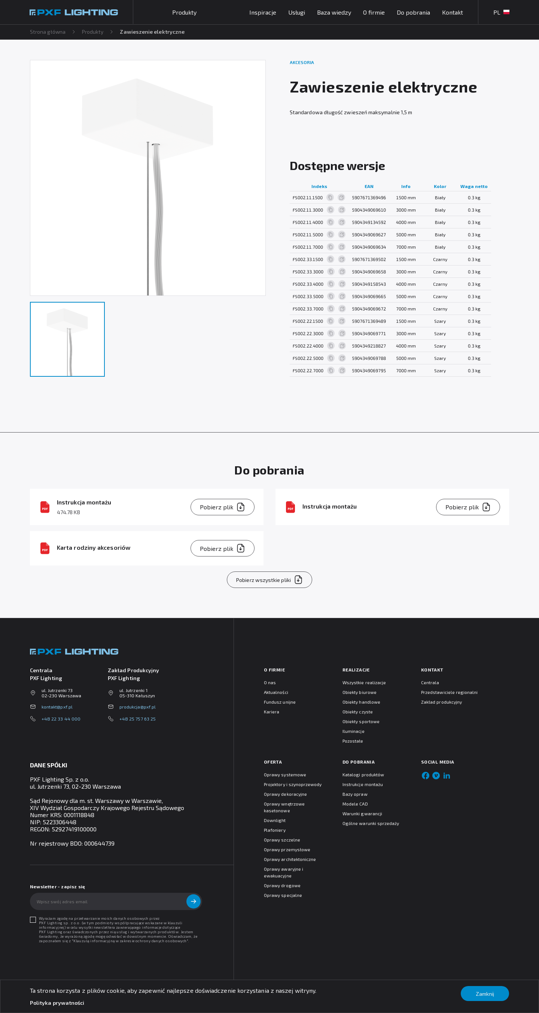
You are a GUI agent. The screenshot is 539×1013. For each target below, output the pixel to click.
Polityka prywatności (57, 1003)
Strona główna (48, 31)
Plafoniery (275, 829)
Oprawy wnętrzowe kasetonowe (284, 807)
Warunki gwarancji (362, 813)
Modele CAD (355, 803)
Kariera (271, 711)
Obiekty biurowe (359, 692)
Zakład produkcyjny (441, 701)
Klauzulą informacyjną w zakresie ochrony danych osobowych (130, 940)
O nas (270, 682)
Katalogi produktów (363, 774)
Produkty (93, 31)
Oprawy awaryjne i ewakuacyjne (283, 872)
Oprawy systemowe (285, 774)
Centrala (430, 682)
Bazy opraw (355, 794)
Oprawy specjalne (283, 895)
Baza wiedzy (334, 12)
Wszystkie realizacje (364, 682)
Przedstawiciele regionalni (449, 692)
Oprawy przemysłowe (287, 849)
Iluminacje (353, 731)
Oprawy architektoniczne (290, 859)
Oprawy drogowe (282, 885)
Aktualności (276, 692)
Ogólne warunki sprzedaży (370, 823)
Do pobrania (413, 12)
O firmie (373, 12)
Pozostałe (352, 740)
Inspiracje (262, 12)
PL (501, 12)
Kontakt (452, 12)
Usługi (296, 12)
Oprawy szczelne (282, 839)
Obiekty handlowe (361, 701)
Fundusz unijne (280, 701)
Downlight (275, 820)
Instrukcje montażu (362, 784)
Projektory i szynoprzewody (293, 784)
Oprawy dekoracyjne (285, 794)
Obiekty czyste (357, 711)
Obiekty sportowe (361, 721)
